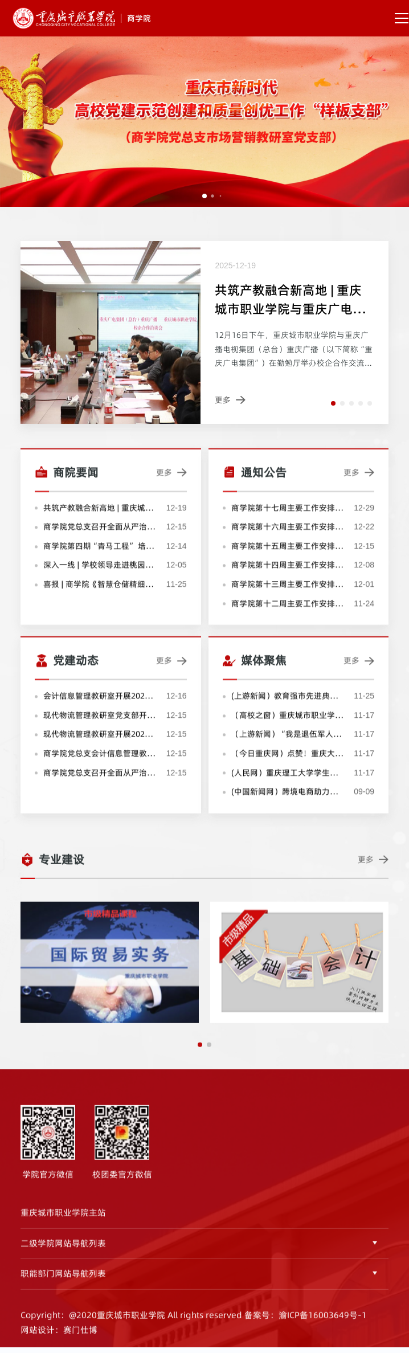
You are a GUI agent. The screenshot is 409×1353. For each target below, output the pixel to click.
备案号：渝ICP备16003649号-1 (305, 1328)
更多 (171, 486)
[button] (333, 403)
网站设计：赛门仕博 (59, 1343)
